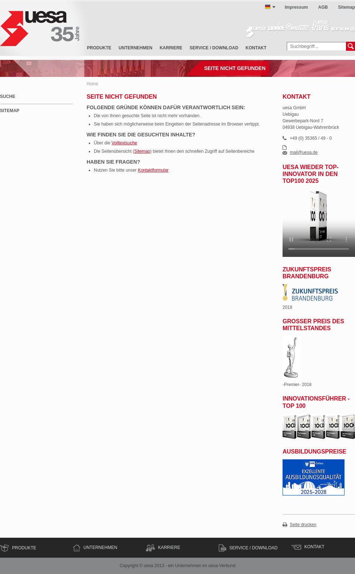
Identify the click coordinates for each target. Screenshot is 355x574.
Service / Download (213, 47)
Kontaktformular (153, 170)
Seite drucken (303, 525)
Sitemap (346, 7)
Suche (7, 96)
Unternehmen (135, 47)
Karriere (171, 47)
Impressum (296, 7)
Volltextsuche (124, 142)
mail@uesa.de (304, 153)
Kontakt (256, 47)
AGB (323, 7)
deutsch (268, 7)
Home (92, 83)
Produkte (99, 47)
